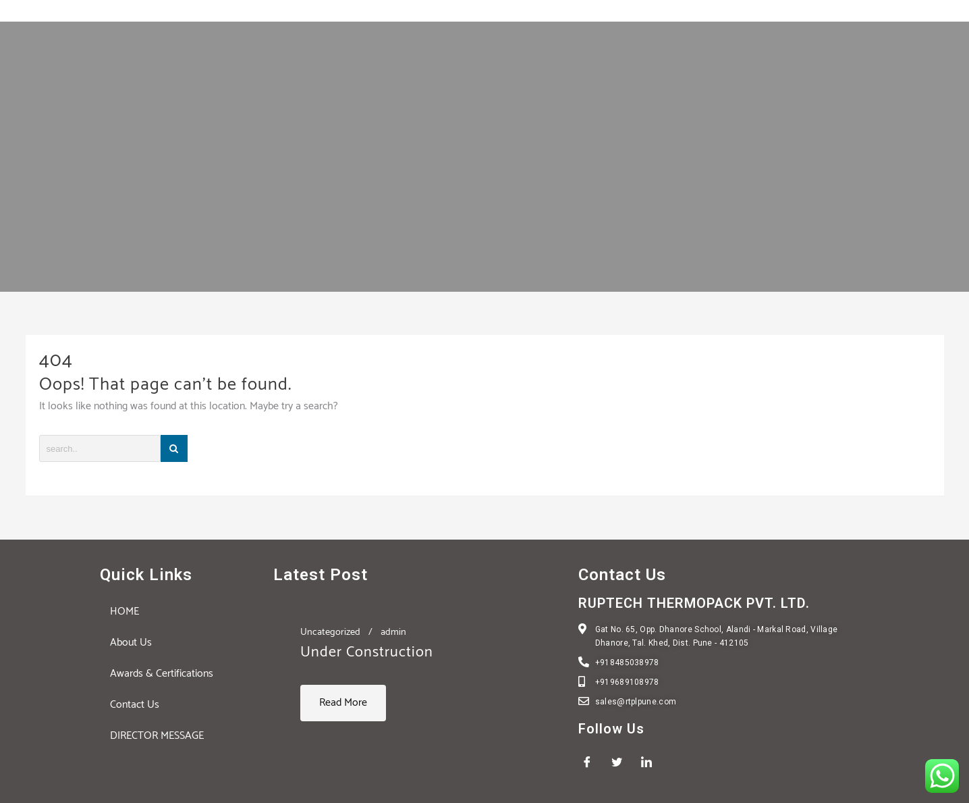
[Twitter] (621, 762)
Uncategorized (330, 632)
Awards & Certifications (161, 674)
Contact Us (134, 705)
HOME (124, 611)
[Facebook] (592, 762)
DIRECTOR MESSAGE (157, 736)
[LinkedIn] (651, 762)
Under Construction (366, 653)
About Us (131, 642)
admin (393, 632)
